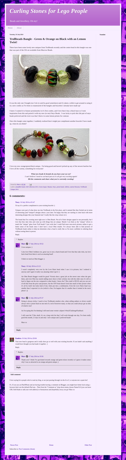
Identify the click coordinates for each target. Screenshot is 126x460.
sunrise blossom (75, 187)
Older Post (88, 445)
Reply (17, 235)
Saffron (67, 187)
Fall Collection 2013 (32, 187)
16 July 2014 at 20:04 (29, 338)
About (19, 28)
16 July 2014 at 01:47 (27, 202)
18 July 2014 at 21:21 (33, 266)
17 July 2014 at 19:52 (36, 244)
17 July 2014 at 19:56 (36, 356)
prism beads (60, 187)
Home (10, 28)
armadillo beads (20, 187)
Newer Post (14, 445)
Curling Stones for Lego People (49, 11)
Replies (20, 239)
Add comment (15, 374)
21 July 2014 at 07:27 (36, 298)
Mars (23, 244)
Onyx (54, 187)
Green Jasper (43, 187)
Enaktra (18, 338)
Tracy (17, 202)
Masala (50, 187)
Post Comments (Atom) (27, 449)
